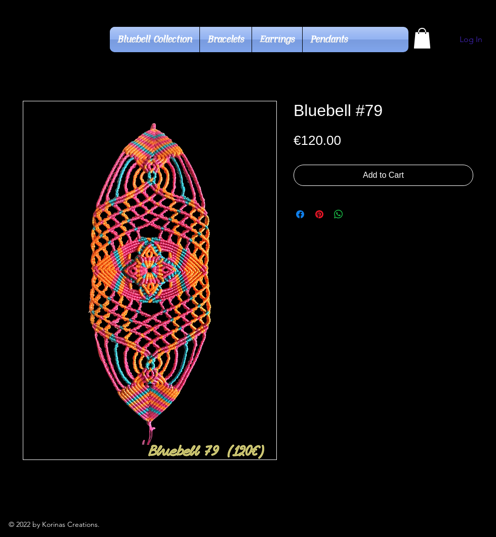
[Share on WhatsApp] (339, 214)
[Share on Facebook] (300, 214)
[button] (422, 38)
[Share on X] (358, 214)
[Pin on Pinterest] (319, 214)
